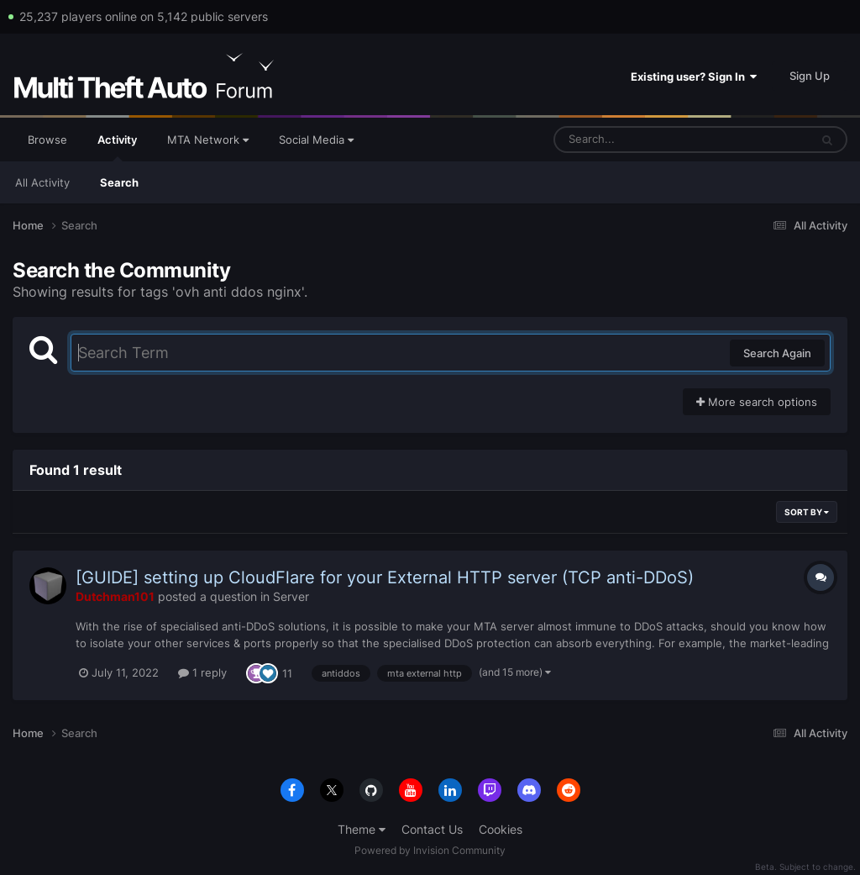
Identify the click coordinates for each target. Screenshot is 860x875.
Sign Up (809, 75)
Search (119, 182)
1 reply (202, 672)
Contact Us (432, 829)
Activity (117, 147)
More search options (756, 402)
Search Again (777, 353)
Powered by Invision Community (430, 850)
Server (291, 596)
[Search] (637, 139)
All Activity (42, 182)
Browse (47, 139)
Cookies (500, 829)
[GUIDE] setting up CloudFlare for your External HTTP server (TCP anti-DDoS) (385, 577)
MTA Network (208, 139)
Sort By (806, 512)
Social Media (316, 139)
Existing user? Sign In (694, 76)
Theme (361, 829)
